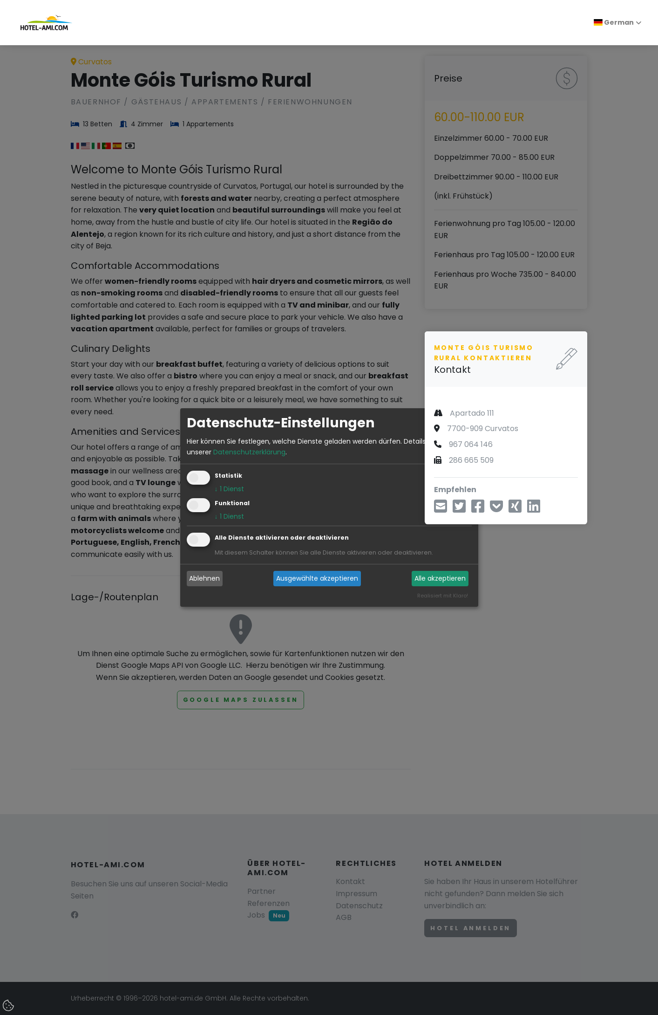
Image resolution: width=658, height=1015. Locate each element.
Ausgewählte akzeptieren (317, 578)
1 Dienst (229, 489)
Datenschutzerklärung (249, 452)
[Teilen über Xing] (515, 509)
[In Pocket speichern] (496, 509)
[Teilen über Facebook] (477, 509)
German (614, 22)
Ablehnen (204, 578)
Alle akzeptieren (440, 578)
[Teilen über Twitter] (459, 509)
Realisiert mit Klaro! (442, 595)
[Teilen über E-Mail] (440, 509)
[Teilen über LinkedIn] (533, 509)
